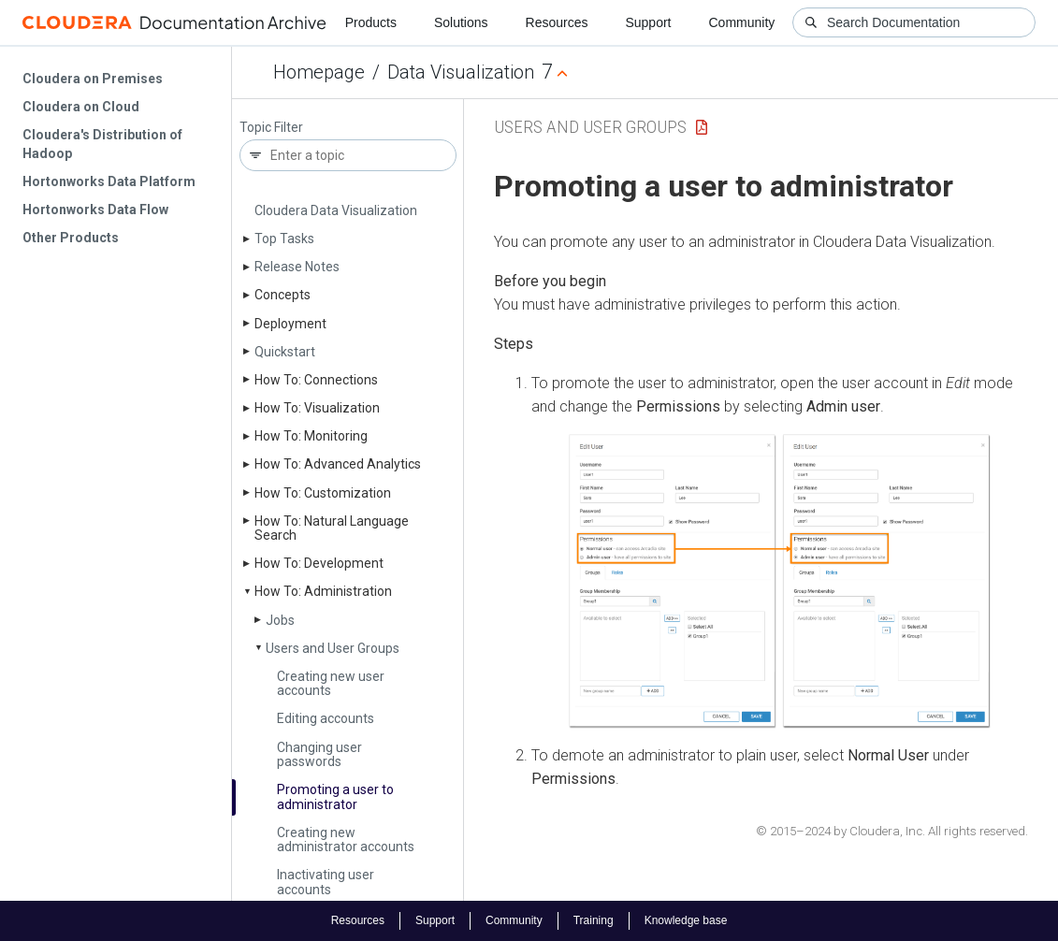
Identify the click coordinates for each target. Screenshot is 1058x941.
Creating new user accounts (330, 683)
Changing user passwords (319, 754)
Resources (557, 22)
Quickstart (284, 351)
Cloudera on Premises (92, 78)
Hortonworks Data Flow (95, 209)
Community (742, 22)
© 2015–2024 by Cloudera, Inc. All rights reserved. (892, 831)
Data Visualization (460, 72)
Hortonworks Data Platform (109, 181)
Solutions (461, 22)
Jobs (280, 620)
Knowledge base (686, 920)
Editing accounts (325, 718)
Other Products (70, 237)
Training (593, 920)
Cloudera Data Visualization (335, 210)
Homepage (319, 72)
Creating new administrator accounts (345, 839)
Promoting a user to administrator (335, 796)
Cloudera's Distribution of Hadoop (102, 144)
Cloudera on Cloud (80, 106)
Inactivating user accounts (325, 881)
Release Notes (297, 266)
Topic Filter (271, 128)
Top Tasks (284, 238)
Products (371, 22)
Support (648, 22)
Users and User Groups (332, 648)
